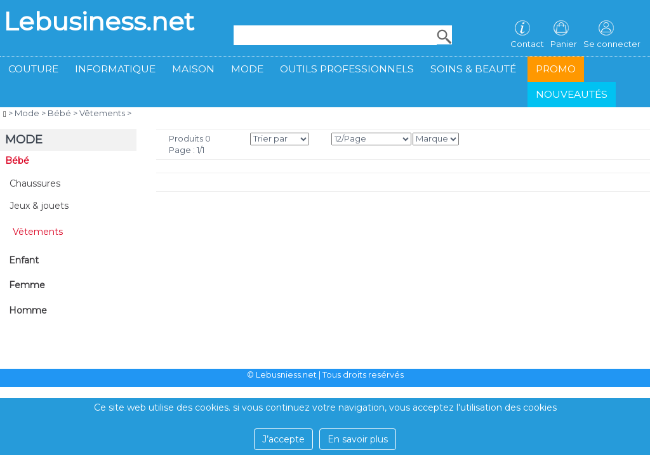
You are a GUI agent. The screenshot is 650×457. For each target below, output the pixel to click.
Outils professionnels (347, 69)
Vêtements (102, 113)
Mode (247, 69)
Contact (527, 44)
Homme (28, 310)
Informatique (115, 69)
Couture (33, 69)
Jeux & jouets (39, 205)
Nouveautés (571, 94)
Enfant (24, 260)
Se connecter (611, 44)
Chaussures (35, 183)
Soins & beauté (473, 69)
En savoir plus (358, 439)
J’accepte (283, 439)
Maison (193, 69)
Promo (556, 69)
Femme (27, 285)
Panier (563, 44)
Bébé (59, 113)
